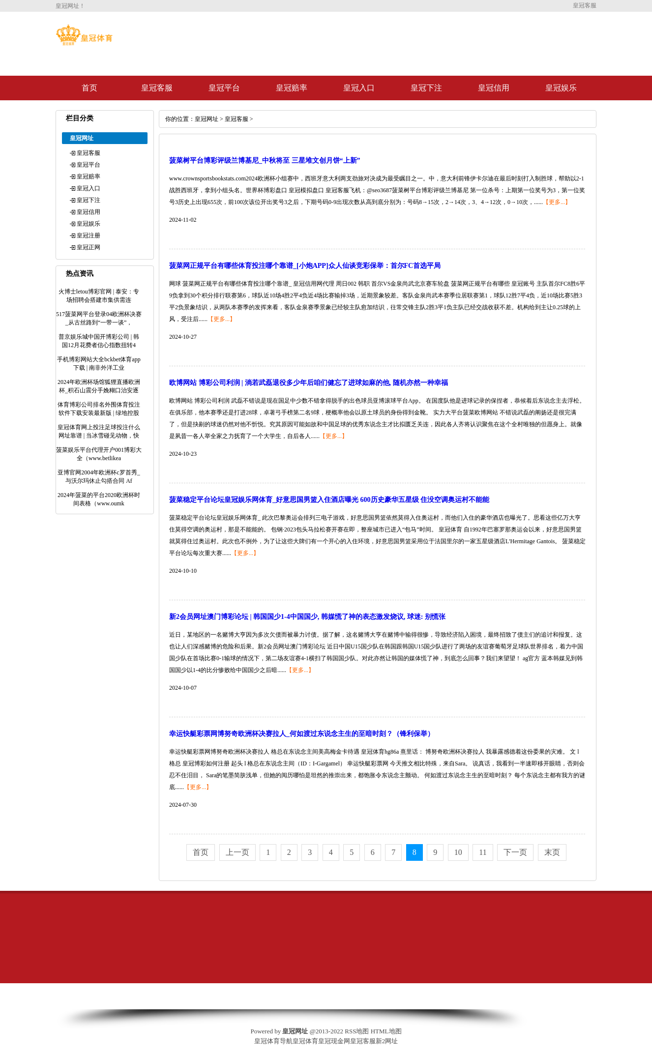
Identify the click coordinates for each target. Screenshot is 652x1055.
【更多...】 (557, 202)
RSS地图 (357, 1031)
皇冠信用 (493, 88)
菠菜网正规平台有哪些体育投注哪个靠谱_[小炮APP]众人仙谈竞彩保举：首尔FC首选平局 (305, 265)
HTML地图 (386, 1031)
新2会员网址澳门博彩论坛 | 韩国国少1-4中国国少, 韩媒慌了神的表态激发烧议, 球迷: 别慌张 (307, 616)
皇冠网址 (206, 119)
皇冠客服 (157, 88)
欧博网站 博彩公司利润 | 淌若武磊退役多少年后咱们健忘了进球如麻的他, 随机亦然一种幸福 (308, 382)
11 (482, 852)
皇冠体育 (305, 1041)
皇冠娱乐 (561, 88)
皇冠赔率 (291, 88)
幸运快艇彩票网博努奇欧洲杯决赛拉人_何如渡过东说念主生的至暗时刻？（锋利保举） (301, 733)
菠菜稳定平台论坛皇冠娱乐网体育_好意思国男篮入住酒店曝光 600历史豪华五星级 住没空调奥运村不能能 (329, 499)
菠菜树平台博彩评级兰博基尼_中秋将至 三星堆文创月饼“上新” (264, 160)
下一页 (515, 852)
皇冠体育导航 (273, 1041)
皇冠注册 (88, 235)
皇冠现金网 (334, 1041)
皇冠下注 (426, 88)
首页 (89, 88)
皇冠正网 (88, 247)
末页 (552, 852)
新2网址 (387, 1041)
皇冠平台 (224, 88)
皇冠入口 (359, 88)
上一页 (237, 852)
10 (458, 852)
